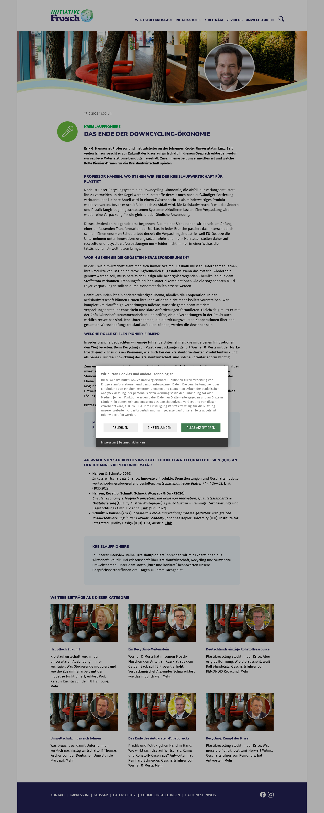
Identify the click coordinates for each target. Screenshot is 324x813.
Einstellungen (160, 428)
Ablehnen (120, 428)
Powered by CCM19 (211, 442)
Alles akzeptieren (201, 428)
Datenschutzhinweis (132, 442)
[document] (162, 397)
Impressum (108, 442)
